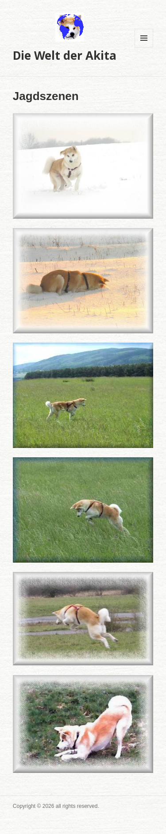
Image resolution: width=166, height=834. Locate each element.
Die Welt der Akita (64, 55)
